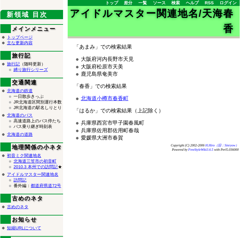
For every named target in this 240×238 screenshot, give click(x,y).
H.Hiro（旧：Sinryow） (222, 145)
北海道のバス (20, 115)
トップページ (20, 37)
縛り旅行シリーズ (31, 69)
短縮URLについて (24, 227)
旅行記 (13, 63)
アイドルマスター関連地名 (32, 174)
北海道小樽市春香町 (104, 98)
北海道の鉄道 (20, 90)
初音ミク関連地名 (24, 155)
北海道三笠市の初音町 (35, 161)
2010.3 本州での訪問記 (36, 166)
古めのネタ (17, 206)
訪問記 (20, 180)
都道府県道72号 (46, 185)
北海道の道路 (20, 134)
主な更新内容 (20, 42)
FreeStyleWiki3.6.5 (200, 149)
